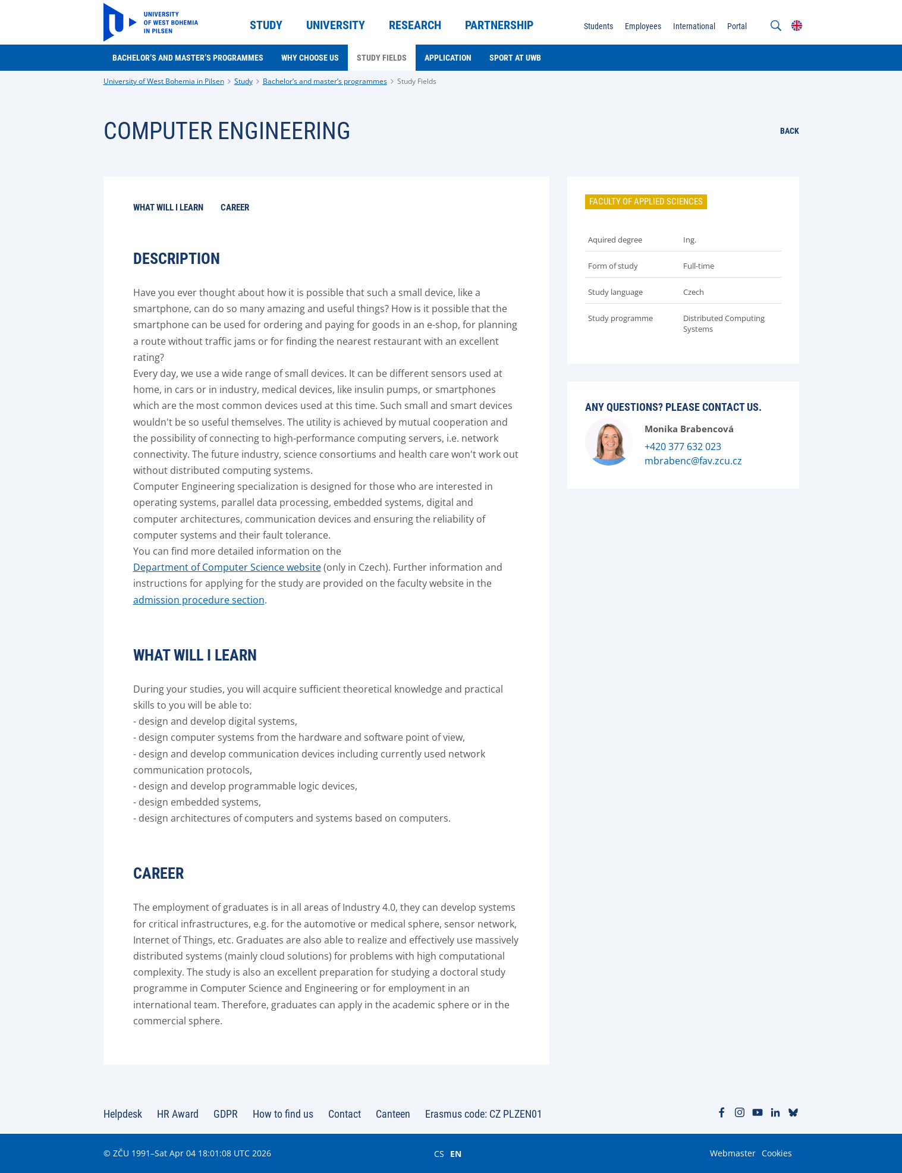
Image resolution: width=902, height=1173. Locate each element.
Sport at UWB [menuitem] (515, 57)
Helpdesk (122, 1114)
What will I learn (168, 207)
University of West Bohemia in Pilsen (163, 81)
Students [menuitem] (598, 26)
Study (243, 81)
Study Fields (416, 81)
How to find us (283, 1114)
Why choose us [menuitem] (310, 57)
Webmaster (733, 1153)
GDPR (225, 1114)
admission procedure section (199, 599)
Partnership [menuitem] (499, 25)
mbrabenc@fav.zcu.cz (693, 460)
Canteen (393, 1114)
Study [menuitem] (266, 25)
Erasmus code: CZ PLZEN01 (483, 1114)
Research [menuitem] (415, 25)
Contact (344, 1114)
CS (439, 1153)
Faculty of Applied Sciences (646, 201)
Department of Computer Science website (227, 567)
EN (455, 1153)
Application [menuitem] (448, 57)
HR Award (178, 1114)
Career (235, 207)
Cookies (777, 1153)
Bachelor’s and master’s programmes (325, 81)
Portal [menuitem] (737, 26)
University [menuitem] (335, 25)
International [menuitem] (694, 26)
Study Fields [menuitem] (382, 57)
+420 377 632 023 (683, 446)
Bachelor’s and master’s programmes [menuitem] (187, 57)
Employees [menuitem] (643, 26)
